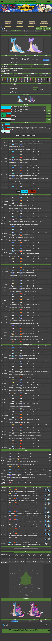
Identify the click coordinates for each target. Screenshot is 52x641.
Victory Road (13, 118)
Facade (5, 236)
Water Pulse (5, 164)
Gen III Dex (16, 31)
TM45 (2, 402)
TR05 (2, 277)
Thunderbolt (5, 284)
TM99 (2, 447)
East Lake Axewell (28, 107)
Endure (5, 303)
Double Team (6, 389)
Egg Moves (50, 28)
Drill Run (5, 335)
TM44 (2, 399)
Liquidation (5, 338)
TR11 (2, 290)
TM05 (2, 351)
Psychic (5, 290)
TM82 (2, 421)
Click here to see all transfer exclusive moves (26, 548)
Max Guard (3, 538)
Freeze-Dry (3, 470)
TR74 (2, 332)
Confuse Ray (6, 161)
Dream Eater (6, 428)
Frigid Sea (22, 113)
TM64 (2, 252)
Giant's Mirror (37, 107)
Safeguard (5, 204)
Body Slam (5, 171)
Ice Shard (5, 158)
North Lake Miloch (25, 106)
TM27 (2, 217)
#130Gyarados (7, 625)
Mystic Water (12, 88)
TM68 (2, 415)
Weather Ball (6, 246)
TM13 (2, 357)
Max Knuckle (3, 503)
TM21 (2, 207)
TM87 (2, 431)
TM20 (2, 373)
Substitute (5, 434)
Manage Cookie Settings (36, 629)
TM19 (2, 204)
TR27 (2, 306)
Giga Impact (6, 201)
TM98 (2, 444)
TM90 (2, 434)
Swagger (5, 431)
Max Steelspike (3, 534)
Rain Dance (5, 177)
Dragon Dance (6, 322)
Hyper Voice (5, 319)
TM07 (2, 354)
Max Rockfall (3, 525)
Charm (5, 220)
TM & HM (28, 135)
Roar (4, 351)
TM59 (2, 412)
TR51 (2, 322)
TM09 (2, 201)
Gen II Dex (26, 31)
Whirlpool (5, 233)
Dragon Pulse (6, 412)
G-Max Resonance (3, 543)
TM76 (2, 255)
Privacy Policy (29, 629)
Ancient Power (3, 463)
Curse (2, 457)
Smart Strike (6, 262)
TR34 (2, 316)
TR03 (2, 271)
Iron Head (5, 332)
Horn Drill (2, 460)
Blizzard (5, 360)
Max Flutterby (3, 490)
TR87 (2, 335)
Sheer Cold (5, 187)
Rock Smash (6, 444)
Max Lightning (3, 494)
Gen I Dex (36, 31)
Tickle (2, 454)
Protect (5, 214)
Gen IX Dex (6, 30)
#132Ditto (46, 625)
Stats (47, 28)
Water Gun (5, 145)
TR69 (2, 329)
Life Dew (5, 155)
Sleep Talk (5, 306)
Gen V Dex (46, 30)
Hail (4, 230)
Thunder (5, 287)
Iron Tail (5, 313)
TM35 (2, 230)
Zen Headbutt (6, 329)
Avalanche (5, 252)
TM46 (2, 246)
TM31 (2, 223)
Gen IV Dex (6, 31)
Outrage (5, 300)
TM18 (2, 370)
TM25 (2, 214)
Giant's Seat (21, 111)
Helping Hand (6, 239)
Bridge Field (19, 107)
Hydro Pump (6, 180)
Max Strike (2, 499)
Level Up (23, 135)
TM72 (2, 418)
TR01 (2, 268)
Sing (4, 148)
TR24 (2, 300)
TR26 (2, 303)
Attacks (44, 28)
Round (5, 255)
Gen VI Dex (36, 30)
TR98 (2, 338)
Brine (4, 249)
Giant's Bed (19, 113)
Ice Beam (5, 174)
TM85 (2, 428)
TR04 (2, 274)
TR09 (2, 287)
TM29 (2, 220)
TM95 (2, 437)
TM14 (2, 360)
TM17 (2, 367)
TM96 (2, 262)
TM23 (2, 376)
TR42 (2, 319)
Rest (4, 207)
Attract (5, 223)
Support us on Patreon (26, 632)
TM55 (2, 249)
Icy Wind (5, 217)
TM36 (2, 233)
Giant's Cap (33, 107)
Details (49, 107)
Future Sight (6, 316)
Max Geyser (3, 512)
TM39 (2, 236)
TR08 (2, 284)
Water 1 (41, 89)
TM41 (2, 239)
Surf (4, 274)
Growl (4, 142)
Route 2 (12, 106)
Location (41, 28)
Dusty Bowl (23, 107)
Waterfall (5, 447)
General (37, 28)
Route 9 (15, 106)
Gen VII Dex (26, 30)
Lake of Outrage (19, 106)
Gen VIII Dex (16, 30)
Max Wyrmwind (3, 516)
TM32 (2, 389)
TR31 (2, 313)
